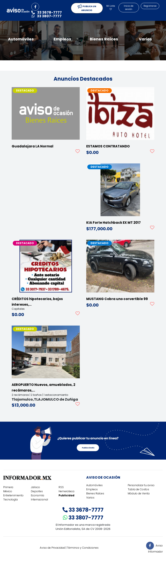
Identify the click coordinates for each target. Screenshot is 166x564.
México (7, 491)
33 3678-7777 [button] (46, 12)
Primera (8, 487)
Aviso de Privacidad (52, 548)
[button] (35, 7)
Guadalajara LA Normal (32, 146)
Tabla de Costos (138, 489)
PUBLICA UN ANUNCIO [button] (87, 8)
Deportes (37, 491)
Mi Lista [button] (110, 7)
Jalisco (35, 487)
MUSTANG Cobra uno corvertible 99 (117, 299)
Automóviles (94, 485)
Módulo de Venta (139, 493)
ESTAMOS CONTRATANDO (108, 146)
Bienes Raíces (95, 493)
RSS (61, 487)
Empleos (92, 489)
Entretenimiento (13, 495)
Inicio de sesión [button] (128, 7)
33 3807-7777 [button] (47, 16)
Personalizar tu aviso (141, 485)
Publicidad (66, 495)
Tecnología (10, 499)
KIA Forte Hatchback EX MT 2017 (113, 222)
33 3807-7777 (83, 517)
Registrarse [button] (150, 6)
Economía (37, 495)
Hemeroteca (66, 491)
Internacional (39, 499)
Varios (90, 497)
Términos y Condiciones (83, 548)
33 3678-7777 (83, 509)
